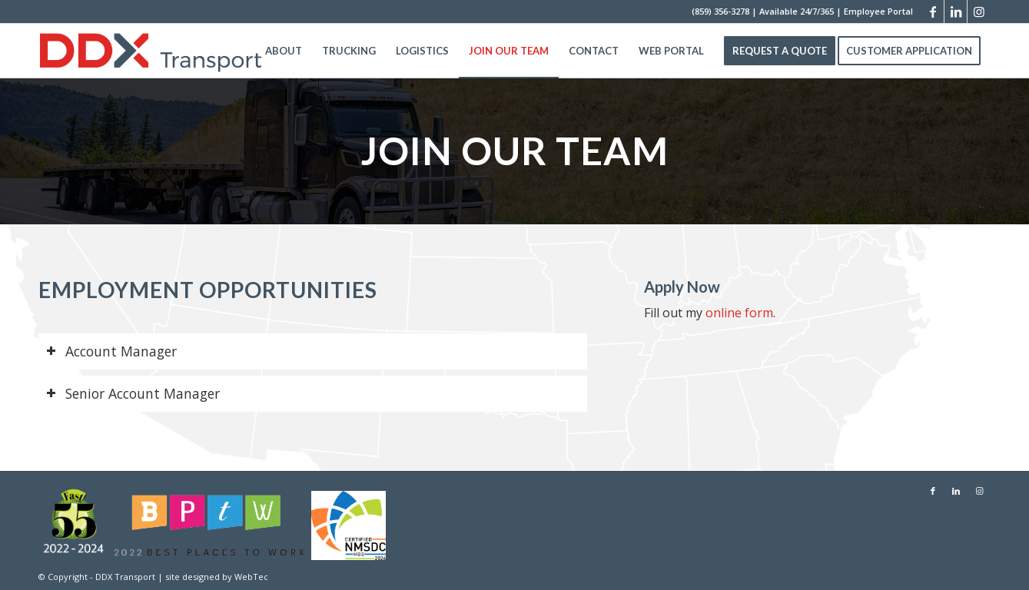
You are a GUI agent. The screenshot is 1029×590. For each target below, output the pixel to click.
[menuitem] (283, 51)
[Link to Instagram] (979, 11)
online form (739, 312)
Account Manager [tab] (111, 351)
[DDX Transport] (150, 51)
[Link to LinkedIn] (955, 11)
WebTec (251, 576)
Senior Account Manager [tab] (133, 393)
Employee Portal (878, 11)
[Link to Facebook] (932, 11)
